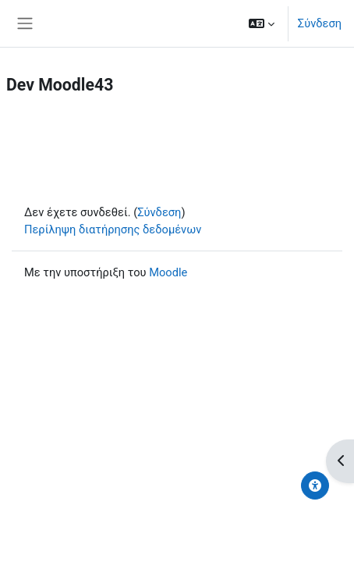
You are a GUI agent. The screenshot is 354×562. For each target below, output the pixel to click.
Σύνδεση (320, 23)
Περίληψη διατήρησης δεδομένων (112, 229)
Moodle (168, 272)
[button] (262, 23)
